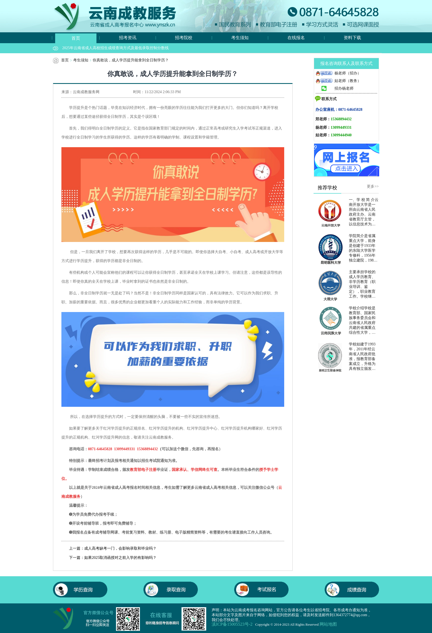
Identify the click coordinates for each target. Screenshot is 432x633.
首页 (75, 38)
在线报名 (296, 37)
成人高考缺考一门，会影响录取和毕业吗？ (120, 548)
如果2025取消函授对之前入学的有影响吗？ (120, 558)
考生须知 (240, 37)
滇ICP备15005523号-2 (232, 624)
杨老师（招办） (338, 73)
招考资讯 (127, 37)
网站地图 (328, 624)
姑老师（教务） (338, 81)
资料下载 (352, 37)
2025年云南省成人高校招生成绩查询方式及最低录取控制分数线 (115, 48)
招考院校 (183, 37)
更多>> (373, 186)
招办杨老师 (334, 88)
